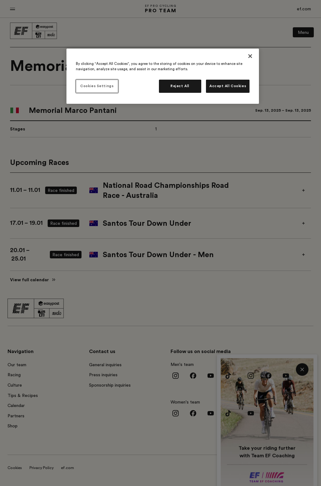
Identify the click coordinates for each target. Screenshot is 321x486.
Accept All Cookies (227, 86)
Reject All (180, 86)
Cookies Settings (96, 86)
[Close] (250, 56)
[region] (162, 76)
